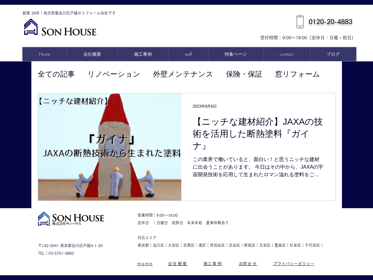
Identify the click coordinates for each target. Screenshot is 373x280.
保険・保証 (244, 74)
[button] (235, 54)
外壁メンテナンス (183, 74)
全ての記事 (56, 74)
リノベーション (113, 74)
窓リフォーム (297, 74)
